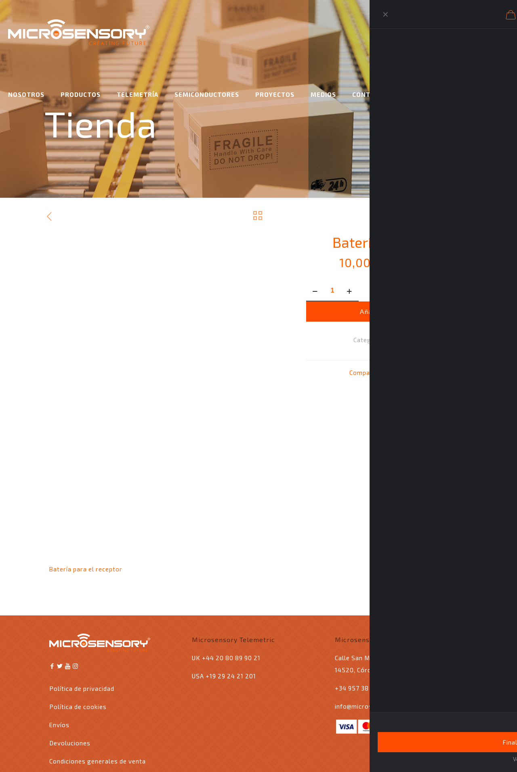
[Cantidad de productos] (332, 290)
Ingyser (115, 753)
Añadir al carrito (387, 311)
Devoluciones (69, 693)
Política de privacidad (81, 638)
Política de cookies (78, 656)
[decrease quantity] (315, 290)
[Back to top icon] (459, 752)
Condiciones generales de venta (97, 711)
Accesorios (403, 339)
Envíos (59, 674)
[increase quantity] (350, 290)
